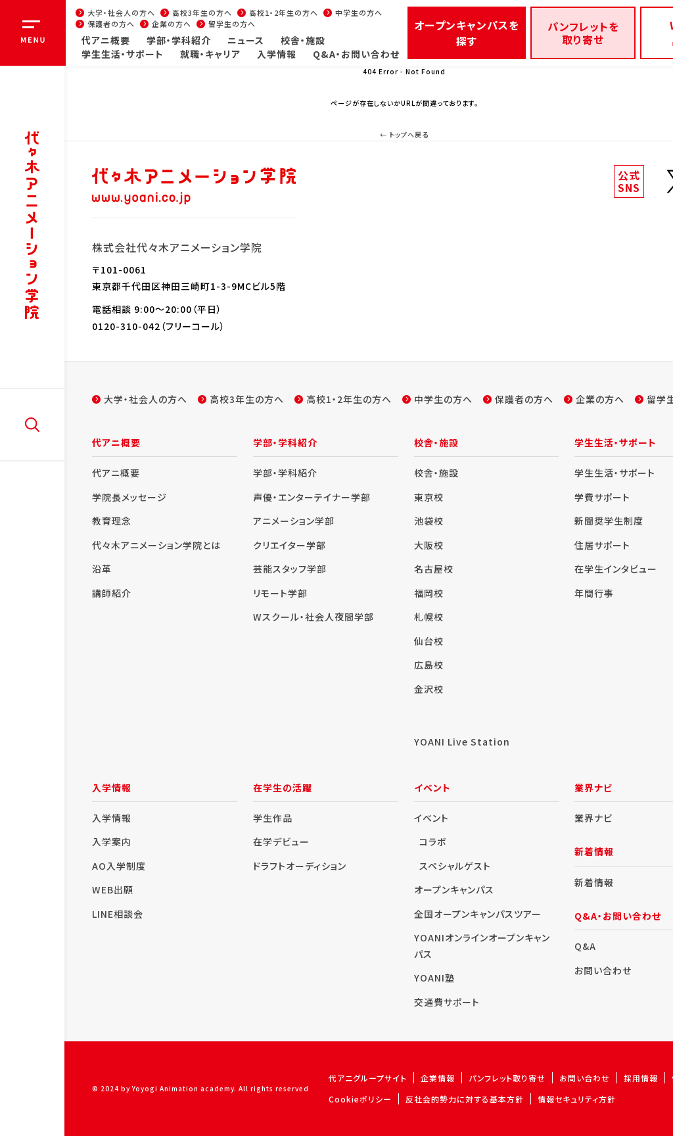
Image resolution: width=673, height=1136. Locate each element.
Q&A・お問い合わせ (356, 53)
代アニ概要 (105, 40)
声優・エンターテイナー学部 (312, 497)
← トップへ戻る (404, 134)
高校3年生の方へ (202, 12)
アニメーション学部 (294, 520)
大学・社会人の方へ (121, 12)
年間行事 (594, 593)
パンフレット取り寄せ (507, 1077)
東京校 (429, 497)
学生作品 (272, 817)
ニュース (245, 40)
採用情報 (641, 1077)
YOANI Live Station (462, 741)
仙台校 (429, 641)
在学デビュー (281, 841)
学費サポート (602, 497)
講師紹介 (111, 593)
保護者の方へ (111, 23)
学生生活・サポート (122, 53)
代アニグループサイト (368, 1077)
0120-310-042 (126, 326)
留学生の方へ (232, 23)
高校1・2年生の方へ (283, 12)
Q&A (585, 946)
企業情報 (438, 1077)
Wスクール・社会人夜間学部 (313, 616)
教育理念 (111, 520)
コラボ (433, 841)
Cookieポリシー (360, 1098)
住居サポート (602, 545)
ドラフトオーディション (299, 865)
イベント (431, 817)
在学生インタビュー (615, 568)
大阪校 (429, 545)
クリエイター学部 (289, 545)
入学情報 (276, 53)
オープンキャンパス (454, 889)
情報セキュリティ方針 (577, 1098)
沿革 (102, 568)
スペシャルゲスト (455, 865)
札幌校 (429, 616)
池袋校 (429, 520)
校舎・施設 (303, 40)
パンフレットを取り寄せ (583, 32)
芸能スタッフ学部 (290, 568)
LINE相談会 (117, 913)
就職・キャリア (210, 53)
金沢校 (429, 689)
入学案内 (111, 841)
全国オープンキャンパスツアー (478, 913)
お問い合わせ (603, 970)
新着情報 (594, 882)
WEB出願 (112, 889)
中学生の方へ (359, 12)
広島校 (429, 664)
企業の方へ (171, 23)
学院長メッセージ (129, 497)
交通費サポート (447, 1001)
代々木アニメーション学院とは (156, 545)
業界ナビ (593, 817)
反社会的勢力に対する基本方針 (465, 1098)
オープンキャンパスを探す (466, 33)
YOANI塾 (434, 977)
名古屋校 (433, 568)
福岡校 (429, 593)
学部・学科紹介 (179, 40)
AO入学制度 (119, 865)
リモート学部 (280, 593)
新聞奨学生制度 (608, 520)
